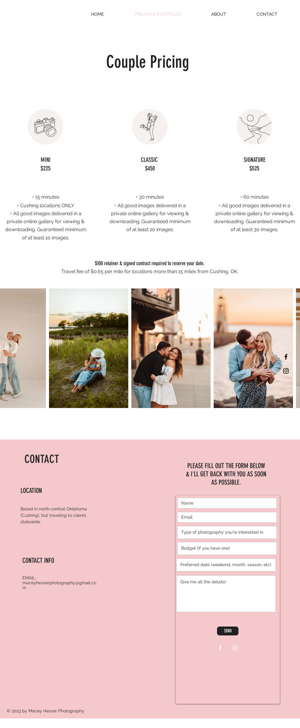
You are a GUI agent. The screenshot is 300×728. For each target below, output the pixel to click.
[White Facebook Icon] (220, 648)
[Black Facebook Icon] (286, 356)
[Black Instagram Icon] (286, 371)
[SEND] (227, 631)
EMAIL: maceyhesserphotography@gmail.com (59, 582)
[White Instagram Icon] (235, 648)
